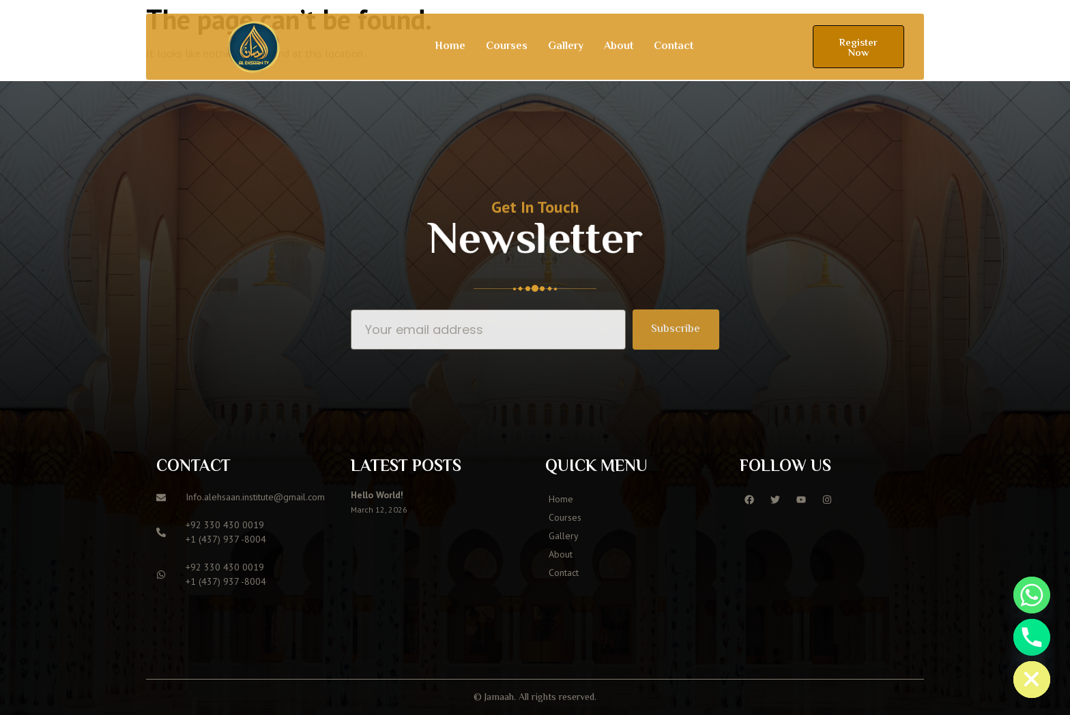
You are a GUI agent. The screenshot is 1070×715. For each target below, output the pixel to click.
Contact (673, 46)
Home (450, 46)
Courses (506, 46)
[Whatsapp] (1031, 595)
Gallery (565, 46)
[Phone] (1031, 637)
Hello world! (377, 495)
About (618, 46)
